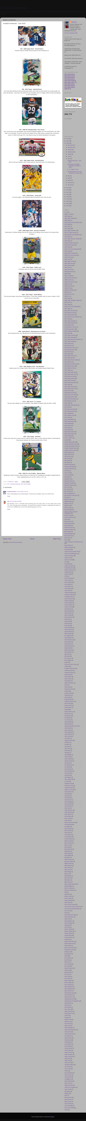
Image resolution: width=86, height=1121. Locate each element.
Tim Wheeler (67, 1036)
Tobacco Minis (68, 1038)
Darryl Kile (67, 619)
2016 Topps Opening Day (71, 405)
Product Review (68, 937)
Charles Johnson (68, 566)
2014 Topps (67, 370)
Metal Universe (68, 859)
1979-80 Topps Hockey (70, 243)
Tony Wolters (67, 1050)
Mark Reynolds (68, 849)
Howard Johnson (68, 711)
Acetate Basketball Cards (71, 446)
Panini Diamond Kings (70, 914)
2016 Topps (67, 403)
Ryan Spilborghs (68, 988)
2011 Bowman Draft (69, 312)
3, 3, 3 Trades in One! (73, 169)
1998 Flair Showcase (69, 282)
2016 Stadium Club (69, 401)
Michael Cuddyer (68, 861)
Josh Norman (67, 799)
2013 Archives (68, 343)
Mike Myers (67, 880)
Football (66, 666)
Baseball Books (68, 481)
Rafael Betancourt (69, 943)
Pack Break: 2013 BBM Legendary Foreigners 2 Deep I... (74, 166)
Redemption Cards (69, 949)
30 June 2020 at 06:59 (15, 501)
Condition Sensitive (13, 8)
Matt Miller (67, 857)
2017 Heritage (68, 413)
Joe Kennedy (67, 769)
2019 (67, 187)
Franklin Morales (68, 670)
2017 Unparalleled (69, 419)
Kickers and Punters (69, 822)
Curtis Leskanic (68, 604)
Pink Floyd (67, 927)
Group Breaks (68, 699)
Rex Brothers (67, 958)
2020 (67, 143)
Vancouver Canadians (70, 1087)
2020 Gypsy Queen (69, 433)
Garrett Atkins (68, 676)
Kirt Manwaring (68, 824)
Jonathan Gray (68, 783)
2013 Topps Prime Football (71, 359)
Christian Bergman (69, 592)
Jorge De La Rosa (69, 789)
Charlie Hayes (68, 572)
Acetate (66, 440)
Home (32, 539)
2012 (67, 203)
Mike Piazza (67, 882)
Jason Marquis (68, 732)
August (70, 154)
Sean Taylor (67, 1009)
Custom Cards (68, 607)
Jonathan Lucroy (68, 785)
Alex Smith (67, 460)
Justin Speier (67, 814)
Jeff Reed (66, 752)
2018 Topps (67, 427)
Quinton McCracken (69, 941)
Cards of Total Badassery (70, 553)
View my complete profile (70, 33)
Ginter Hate (67, 687)
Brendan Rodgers (69, 529)
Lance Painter (68, 834)
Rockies (66, 970)
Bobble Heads (68, 501)
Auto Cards (67, 474)
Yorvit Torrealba (68, 1105)
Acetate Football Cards (70, 448)
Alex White (67, 462)
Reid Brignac (67, 953)
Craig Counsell (68, 600)
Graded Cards (68, 693)
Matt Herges (67, 853)
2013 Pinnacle (68, 351)
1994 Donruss (68, 269)
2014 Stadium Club (69, 368)
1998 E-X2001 (68, 279)
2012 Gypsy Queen (69, 85)
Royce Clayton (68, 980)
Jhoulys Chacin (68, 761)
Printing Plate (67, 935)
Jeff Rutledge (67, 754)
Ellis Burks (67, 656)
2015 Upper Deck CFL (70, 388)
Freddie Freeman (68, 672)
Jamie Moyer (67, 724)
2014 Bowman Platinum (70, 364)
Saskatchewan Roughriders (71, 1001)
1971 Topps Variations (70, 230)
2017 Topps (67, 417)
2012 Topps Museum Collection (72, 339)
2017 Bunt (67, 407)
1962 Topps (67, 216)
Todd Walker (67, 1042)
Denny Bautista (68, 627)
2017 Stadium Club (69, 415)
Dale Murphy (67, 609)
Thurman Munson (69, 1033)
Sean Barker (67, 1007)
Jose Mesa (67, 793)
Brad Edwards (68, 523)
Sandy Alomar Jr (68, 997)
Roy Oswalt (67, 978)
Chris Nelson (67, 586)
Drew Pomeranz (68, 639)
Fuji (8, 501)
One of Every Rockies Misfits (71, 908)
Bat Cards (67, 487)
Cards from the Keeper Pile (71, 551)
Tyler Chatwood (68, 1081)
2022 (67, 138)
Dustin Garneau (68, 646)
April (69, 178)
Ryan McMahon (68, 986)
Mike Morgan (67, 875)
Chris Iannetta (68, 582)
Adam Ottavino (68, 454)
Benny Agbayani (68, 493)
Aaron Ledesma (68, 438)
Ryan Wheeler (68, 990)
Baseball (66, 477)
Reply (8, 496)
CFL (8, 484)
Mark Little (67, 847)
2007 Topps (67, 304)
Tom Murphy (67, 1046)
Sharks (66, 1015)
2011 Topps (67, 319)
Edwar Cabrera (68, 650)
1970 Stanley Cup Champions (72, 222)
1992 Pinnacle (68, 265)
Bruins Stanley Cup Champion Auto (73, 542)
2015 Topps (67, 384)
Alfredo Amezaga (68, 464)
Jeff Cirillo (67, 746)
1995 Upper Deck (69, 271)
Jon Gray (66, 781)
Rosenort (74, 22)
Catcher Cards (68, 559)
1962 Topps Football (69, 218)
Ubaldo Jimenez (68, 1085)
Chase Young (67, 574)
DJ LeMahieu (67, 635)
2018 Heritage (68, 423)
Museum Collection (69, 890)
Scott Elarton (67, 1003)
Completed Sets (68, 596)
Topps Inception (68, 1054)
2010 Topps (67, 308)
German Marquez (69, 683)
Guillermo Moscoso (69, 701)
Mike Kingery (67, 871)
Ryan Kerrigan (68, 984)
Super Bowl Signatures (70, 1029)
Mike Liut (66, 873)
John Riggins (67, 777)
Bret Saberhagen (68, 533)
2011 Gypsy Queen (69, 87)
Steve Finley (67, 1023)
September (71, 152)
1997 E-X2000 (68, 275)
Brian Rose (67, 537)
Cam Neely (67, 549)
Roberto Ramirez (68, 968)
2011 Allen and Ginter (70, 310)
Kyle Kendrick (68, 830)
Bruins (66, 539)
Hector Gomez (68, 705)
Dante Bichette (68, 611)
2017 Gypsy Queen (69, 411)
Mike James (67, 869)
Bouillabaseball (68, 509)
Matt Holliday (67, 855)
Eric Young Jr (67, 658)
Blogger (52, 1116)
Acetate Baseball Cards (70, 444)
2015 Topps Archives (69, 386)
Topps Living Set (68, 1056)
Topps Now (67, 1058)
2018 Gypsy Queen (69, 421)
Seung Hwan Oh (68, 1013)
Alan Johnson (68, 456)
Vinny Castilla (68, 1089)
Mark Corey (67, 845)
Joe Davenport (68, 765)
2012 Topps (67, 333)
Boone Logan (67, 507)
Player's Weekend (69, 931)
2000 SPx (67, 292)
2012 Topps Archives (69, 335)
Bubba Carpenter (68, 547)
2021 (67, 141)
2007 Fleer (67, 302)
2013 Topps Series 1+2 (70, 82)
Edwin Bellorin (68, 652)
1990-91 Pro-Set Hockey (70, 255)
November (70, 147)
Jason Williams (68, 734)
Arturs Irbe (67, 472)
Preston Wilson (68, 933)
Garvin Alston (67, 678)
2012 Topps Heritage (69, 337)
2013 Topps (67, 353)
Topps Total (67, 1060)
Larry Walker (67, 836)
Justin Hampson (68, 810)
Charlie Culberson (69, 570)
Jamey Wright (68, 722)
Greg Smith (67, 697)
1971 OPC (67, 226)
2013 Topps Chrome (69, 355)
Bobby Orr (67, 505)
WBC (65, 1095)
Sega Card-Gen (68, 1011)
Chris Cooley (67, 580)
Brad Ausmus (67, 521)
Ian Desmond (67, 715)
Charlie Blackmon (69, 568)
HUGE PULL (67, 713)
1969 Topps (67, 220)
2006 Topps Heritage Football (72, 300)
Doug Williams (68, 637)
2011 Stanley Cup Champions (72, 316)
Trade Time (67, 1062)
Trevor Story (67, 1068)
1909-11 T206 (68, 214)
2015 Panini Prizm (69, 380)
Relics (66, 956)
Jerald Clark (67, 756)
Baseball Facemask (69, 485)
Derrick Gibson (68, 631)
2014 (67, 199)
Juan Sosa (67, 808)
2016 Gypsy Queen (69, 75)
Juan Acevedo (68, 804)
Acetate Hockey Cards (70, 450)
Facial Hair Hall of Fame (70, 664)
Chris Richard (68, 588)
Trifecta (66, 1070)
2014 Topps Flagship (70, 80)
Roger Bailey (67, 972)
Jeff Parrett (67, 750)
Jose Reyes (67, 797)
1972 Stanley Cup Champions (72, 234)
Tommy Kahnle (68, 1048)
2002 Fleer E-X (68, 294)
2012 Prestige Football (70, 331)
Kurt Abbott (67, 826)
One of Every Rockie (69, 904)
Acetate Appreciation (69, 442)
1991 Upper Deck (69, 263)
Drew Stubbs (67, 641)
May (69, 175)
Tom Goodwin (68, 1044)
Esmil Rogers (67, 660)
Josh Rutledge (68, 802)
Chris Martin (67, 584)
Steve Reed (67, 1025)
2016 (67, 194)
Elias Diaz (67, 654)
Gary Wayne (67, 680)
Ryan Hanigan (68, 982)
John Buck (67, 775)
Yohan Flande (68, 1103)
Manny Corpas (68, 841)
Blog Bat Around (68, 499)
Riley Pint (66, 962)
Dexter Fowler (68, 633)
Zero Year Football (25, 484)
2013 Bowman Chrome (70, 347)
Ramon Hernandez (69, 947)
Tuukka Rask (67, 1077)
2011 (67, 205)
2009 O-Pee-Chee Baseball (71, 306)
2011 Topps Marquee (69, 323)
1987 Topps (67, 251)
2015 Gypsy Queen (69, 77)
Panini (66, 912)
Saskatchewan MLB (69, 999)
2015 (67, 196)
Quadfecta (67, 939)
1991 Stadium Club (69, 261)
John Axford (67, 773)
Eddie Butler (67, 648)
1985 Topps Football (69, 245)
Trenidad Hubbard (69, 1064)
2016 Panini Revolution (70, 399)
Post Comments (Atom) (16, 542)
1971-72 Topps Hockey (70, 232)
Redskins (66, 951)
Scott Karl (67, 1005)
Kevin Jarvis (67, 818)
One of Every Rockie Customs (72, 906)
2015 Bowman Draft (69, 376)
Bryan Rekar (67, 545)
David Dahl (67, 621)
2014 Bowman (68, 362)
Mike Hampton (68, 865)
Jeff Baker (67, 742)
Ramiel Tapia (67, 945)
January (70, 184)
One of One (67, 910)
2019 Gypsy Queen (69, 431)
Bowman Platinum (69, 517)
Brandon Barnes (68, 527)
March (69, 180)
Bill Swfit (66, 497)
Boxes (66, 519)
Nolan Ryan (67, 902)
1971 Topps (67, 228)
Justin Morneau (68, 812)
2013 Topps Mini (68, 357)
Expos (66, 662)
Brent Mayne (67, 531)
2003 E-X (66, 296)
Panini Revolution (69, 917)
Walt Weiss (67, 1091)
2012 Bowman (68, 325)
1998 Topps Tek (68, 286)
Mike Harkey (67, 867)
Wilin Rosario (67, 1097)
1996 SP (66, 273)
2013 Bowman (68, 345)
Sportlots (66, 1017)
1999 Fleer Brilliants (69, 290)
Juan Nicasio (67, 806)
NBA (65, 892)
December (70, 145)
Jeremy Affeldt (68, 758)
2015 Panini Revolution (70, 382)
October (70, 149)
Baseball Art (67, 479)
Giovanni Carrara (68, 689)
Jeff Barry (66, 744)
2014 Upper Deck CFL (70, 374)
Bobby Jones (67, 503)
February (70, 182)
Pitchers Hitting (68, 929)
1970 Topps (67, 224)
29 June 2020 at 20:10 (22, 491)
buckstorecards (11, 491)
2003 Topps (67, 298)
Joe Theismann (68, 771)
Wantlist (66, 1093)
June (69, 158)
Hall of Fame (67, 703)
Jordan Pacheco (68, 787)
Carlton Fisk (67, 557)
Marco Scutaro (68, 843)
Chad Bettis (67, 563)
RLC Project (67, 964)
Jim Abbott (67, 763)
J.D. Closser (67, 719)
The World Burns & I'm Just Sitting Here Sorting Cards (74, 172)
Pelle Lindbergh (68, 923)
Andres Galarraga (69, 466)
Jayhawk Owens (68, 740)
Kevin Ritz (67, 820)
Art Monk (66, 470)
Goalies (66, 691)
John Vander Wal (68, 779)
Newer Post (7, 539)
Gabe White (67, 674)
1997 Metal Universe (69, 277)
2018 (67, 190)
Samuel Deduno (68, 994)
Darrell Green (67, 613)
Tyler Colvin (67, 1083)
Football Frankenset (15, 484)
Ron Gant (66, 974)
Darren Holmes (68, 617)
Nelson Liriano (68, 896)
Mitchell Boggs (68, 886)
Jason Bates (67, 728)
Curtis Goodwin (68, 602)
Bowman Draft (68, 515)
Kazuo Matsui (68, 816)
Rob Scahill (67, 966)
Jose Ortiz (67, 795)
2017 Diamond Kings (69, 409)
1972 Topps (67, 236)
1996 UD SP (67, 88)
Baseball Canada (68, 483)
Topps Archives (68, 1052)
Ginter (66, 685)
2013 (67, 201)
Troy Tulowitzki (68, 1072)
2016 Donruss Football (70, 394)
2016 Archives (68, 390)
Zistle (74, 30)
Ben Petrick (67, 491)
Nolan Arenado (68, 900)
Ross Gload (67, 976)
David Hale (67, 623)
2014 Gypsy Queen (69, 79)
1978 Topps (67, 240)
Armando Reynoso (69, 468)
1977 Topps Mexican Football (72, 238)
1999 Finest (67, 288)
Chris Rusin (67, 590)
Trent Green (67, 1066)
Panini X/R (67, 919)
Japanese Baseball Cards (71, 726)
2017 (67, 192)
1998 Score (67, 284)
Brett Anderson (68, 535)
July (69, 156)
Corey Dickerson (68, 598)
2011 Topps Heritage (69, 321)
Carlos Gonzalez (68, 555)
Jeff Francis (67, 748)
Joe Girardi (67, 767)
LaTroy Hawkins (68, 838)
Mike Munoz (67, 878)
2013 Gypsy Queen (69, 84)
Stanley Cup (67, 1021)
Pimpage (66, 925)
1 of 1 (65, 212)
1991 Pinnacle (68, 257)
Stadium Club (67, 1019)
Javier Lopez (67, 736)
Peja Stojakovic (68, 921)
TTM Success (68, 1075)
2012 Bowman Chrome (70, 327)
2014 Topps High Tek (69, 372)
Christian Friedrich (69, 594)
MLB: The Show (68, 888)
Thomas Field (68, 1031)
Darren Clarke (68, 615)
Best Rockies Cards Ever (70, 495)
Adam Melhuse (68, 452)
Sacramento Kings (69, 992)
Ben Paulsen (67, 489)
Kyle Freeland (68, 828)
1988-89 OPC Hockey (70, 253)
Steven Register (68, 1027)
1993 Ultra (67, 267)
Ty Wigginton (67, 1079)
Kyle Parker (67, 832)
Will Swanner (67, 1099)
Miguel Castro (68, 863)
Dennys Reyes (68, 629)
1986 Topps (67, 247)
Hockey (66, 709)
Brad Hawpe (67, 525)
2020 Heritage (68, 435)
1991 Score (67, 259)
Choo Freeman (68, 578)
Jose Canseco (68, 791)
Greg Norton (67, 695)
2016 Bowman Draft (69, 392)
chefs (65, 576)
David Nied (67, 625)
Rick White (67, 960)
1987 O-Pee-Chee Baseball (71, 249)
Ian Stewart (67, 717)
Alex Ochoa (67, 458)
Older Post (57, 539)
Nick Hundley (67, 898)
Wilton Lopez (67, 1101)
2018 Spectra (67, 425)
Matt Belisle (67, 851)
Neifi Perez (67, 894)
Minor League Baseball (70, 884)
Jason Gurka (67, 730)
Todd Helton (67, 1040)
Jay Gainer (67, 738)
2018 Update (67, 429)
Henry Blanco (67, 707)
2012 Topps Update (69, 341)
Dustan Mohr (67, 643)
